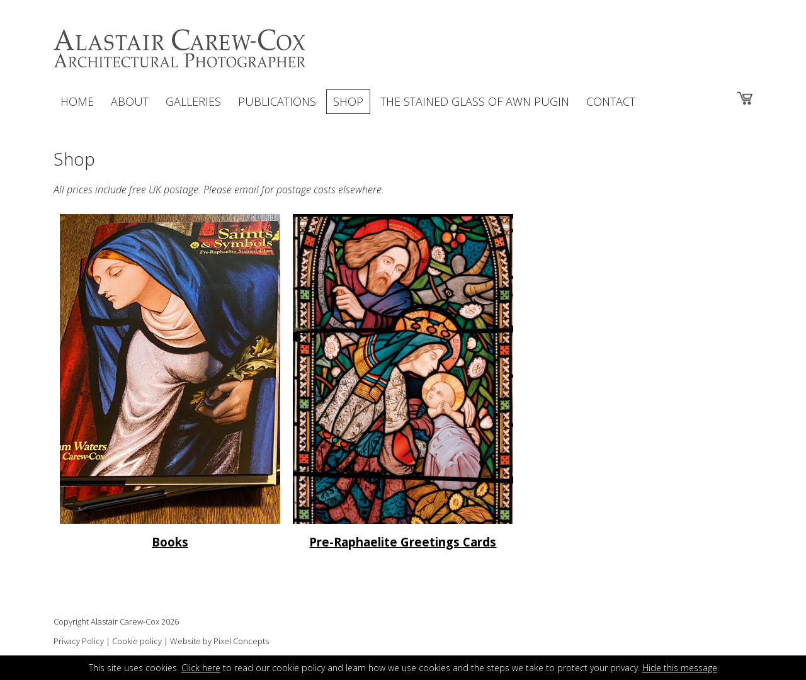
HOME (77, 101)
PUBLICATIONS (277, 101)
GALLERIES (193, 101)
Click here (200, 668)
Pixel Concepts (241, 641)
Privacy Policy (79, 641)
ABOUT (130, 101)
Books (170, 542)
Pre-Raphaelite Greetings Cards (402, 542)
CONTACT (610, 101)
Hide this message (679, 668)
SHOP (348, 101)
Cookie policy (137, 641)
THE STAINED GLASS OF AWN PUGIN (474, 101)
